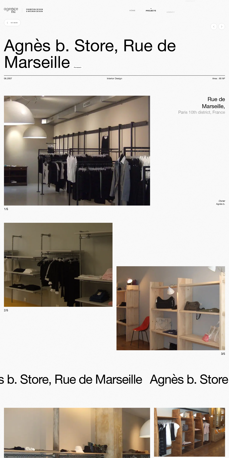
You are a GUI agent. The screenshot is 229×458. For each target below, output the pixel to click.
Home (132, 12)
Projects (151, 10)
